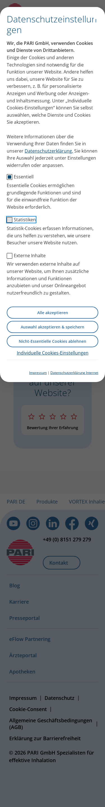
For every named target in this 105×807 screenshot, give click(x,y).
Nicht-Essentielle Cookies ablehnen (52, 341)
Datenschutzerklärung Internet (74, 372)
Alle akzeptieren (52, 312)
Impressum (38, 372)
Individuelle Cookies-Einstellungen (52, 353)
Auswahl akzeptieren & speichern (52, 327)
